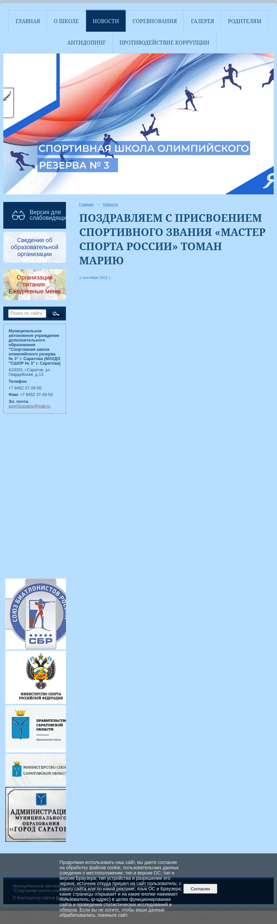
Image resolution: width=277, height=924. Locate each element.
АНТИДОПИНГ (86, 42)
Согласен (200, 888)
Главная (27, 21)
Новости (106, 21)
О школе (66, 21)
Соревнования (155, 21)
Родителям (245, 21)
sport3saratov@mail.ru (29, 406)
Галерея (202, 21)
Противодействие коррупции (164, 42)
